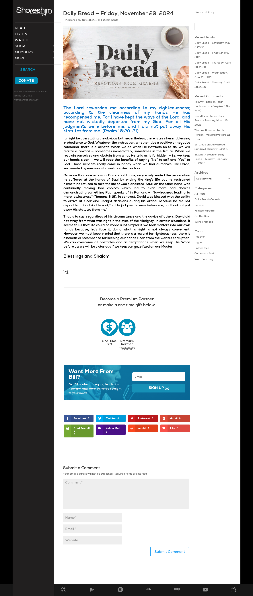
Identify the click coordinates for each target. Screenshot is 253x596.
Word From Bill (203, 221)
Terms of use (21, 100)
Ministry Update (204, 210)
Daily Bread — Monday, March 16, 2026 (211, 120)
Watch (21, 41)
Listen (21, 35)
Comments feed (204, 253)
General (199, 205)
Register (199, 236)
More (20, 59)
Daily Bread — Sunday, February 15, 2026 (210, 159)
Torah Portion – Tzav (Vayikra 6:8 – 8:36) (212, 106)
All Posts (199, 193)
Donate (26, 81)
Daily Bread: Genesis (207, 199)
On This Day (201, 216)
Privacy (34, 100)
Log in (198, 242)
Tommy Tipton (203, 101)
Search (27, 70)
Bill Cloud (200, 144)
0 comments (110, 19)
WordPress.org (203, 259)
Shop (20, 47)
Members (24, 53)
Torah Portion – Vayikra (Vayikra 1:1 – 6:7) (212, 135)
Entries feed (201, 248)
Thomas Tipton (203, 130)
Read (20, 29)
